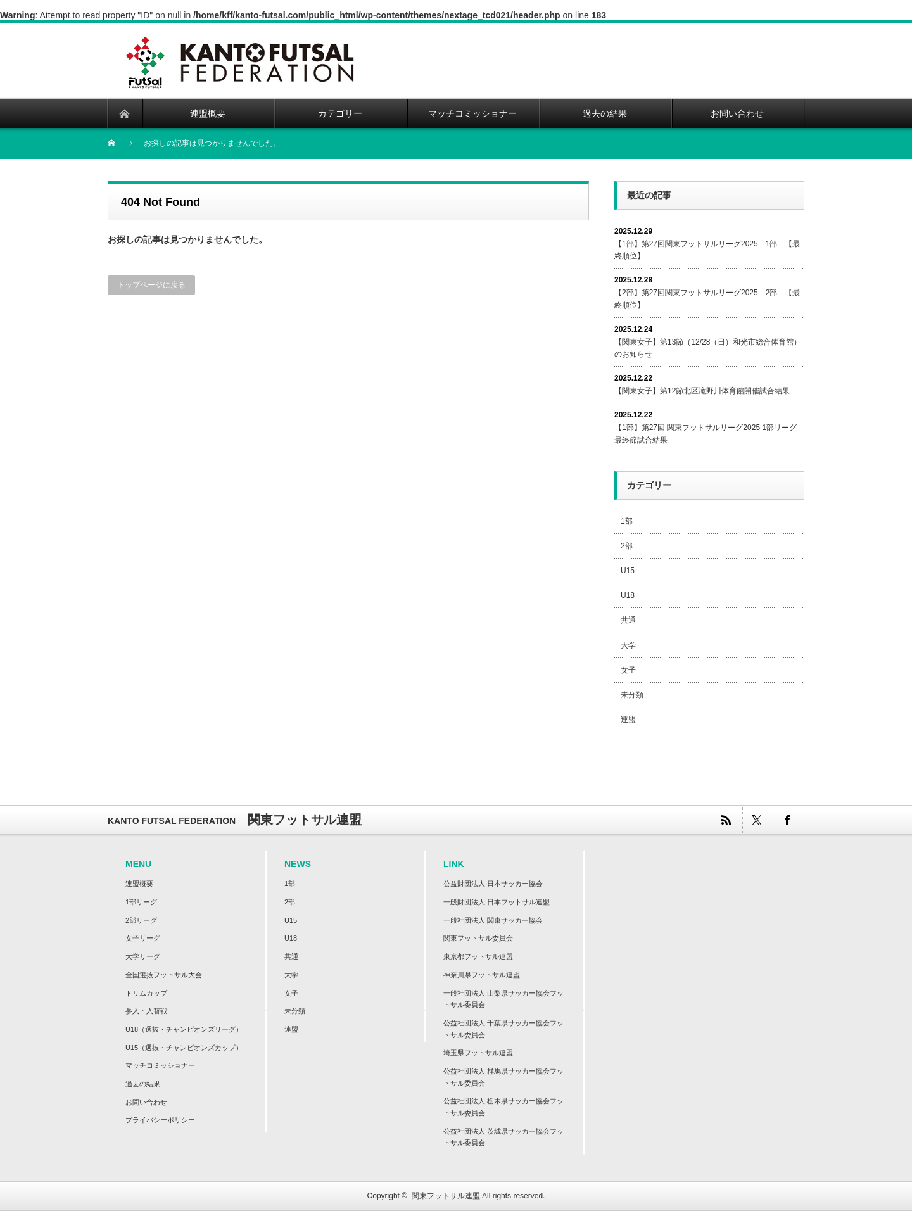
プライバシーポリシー (160, 1120)
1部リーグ (141, 902)
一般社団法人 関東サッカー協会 (493, 920)
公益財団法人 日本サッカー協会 (493, 883)
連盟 (628, 719)
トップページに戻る (151, 285)
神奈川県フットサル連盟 (481, 975)
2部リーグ (141, 920)
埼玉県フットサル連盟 (478, 1052)
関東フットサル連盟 (446, 1195)
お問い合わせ (146, 1102)
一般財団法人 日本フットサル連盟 (496, 902)
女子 (628, 670)
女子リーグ (142, 938)
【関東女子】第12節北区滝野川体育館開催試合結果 (702, 390)
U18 (628, 595)
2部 (627, 546)
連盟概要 (139, 883)
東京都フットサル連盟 (478, 956)
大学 (628, 645)
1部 (627, 521)
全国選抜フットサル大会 (163, 975)
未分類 (632, 694)
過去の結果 (142, 1083)
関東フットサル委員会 (478, 938)
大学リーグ (142, 956)
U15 (628, 570)
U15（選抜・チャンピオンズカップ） (184, 1047)
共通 (628, 620)
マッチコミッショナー (160, 1065)
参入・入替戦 (146, 1011)
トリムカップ (146, 993)
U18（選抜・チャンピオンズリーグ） (184, 1029)
